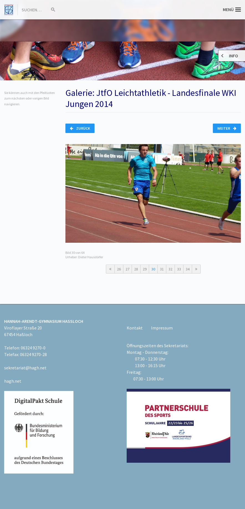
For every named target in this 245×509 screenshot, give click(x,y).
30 (153, 269)
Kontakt (135, 328)
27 (127, 269)
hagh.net (12, 381)
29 (145, 269)
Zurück (80, 128)
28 (136, 269)
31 (162, 269)
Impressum (162, 328)
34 (188, 269)
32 (170, 269)
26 (119, 269)
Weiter (226, 128)
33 (179, 269)
